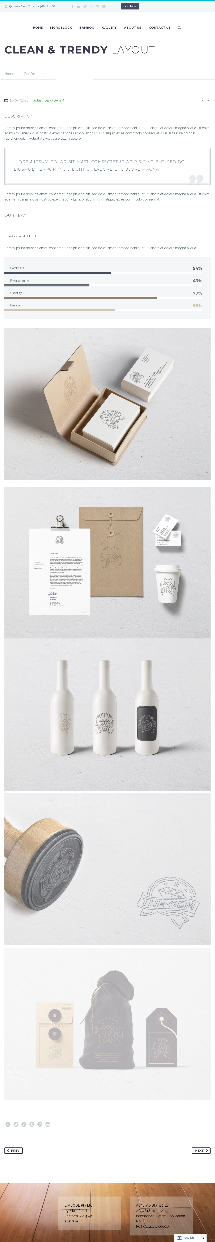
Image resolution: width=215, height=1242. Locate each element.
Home (38, 27)
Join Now (130, 6)
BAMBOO (86, 27)
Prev (12, 1150)
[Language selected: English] (190, 1238)
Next (202, 1150)
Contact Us (160, 27)
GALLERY (109, 27)
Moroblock (61, 27)
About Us (132, 27)
